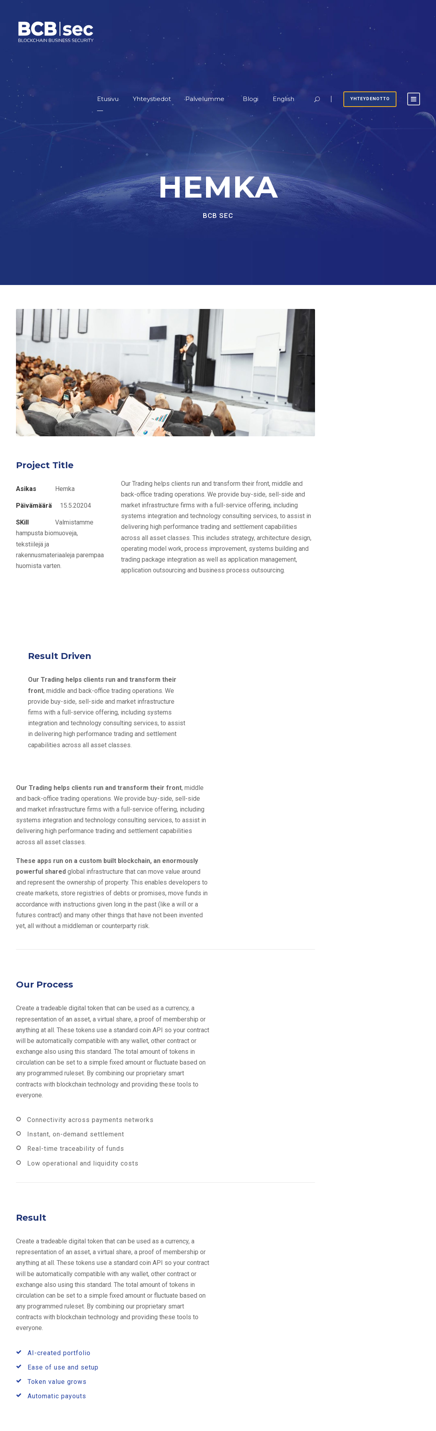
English (283, 99)
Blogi (250, 99)
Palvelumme (204, 99)
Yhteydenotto (370, 98)
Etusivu (108, 99)
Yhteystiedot (152, 99)
